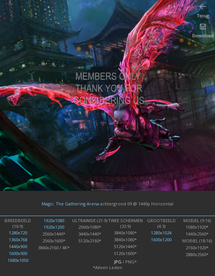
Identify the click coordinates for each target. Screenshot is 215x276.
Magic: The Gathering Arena (70, 203)
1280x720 (18, 233)
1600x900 (18, 253)
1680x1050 (18, 260)
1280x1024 (161, 233)
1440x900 (18, 246)
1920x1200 (54, 227)
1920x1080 (54, 220)
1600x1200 (161, 239)
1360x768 (18, 239)
